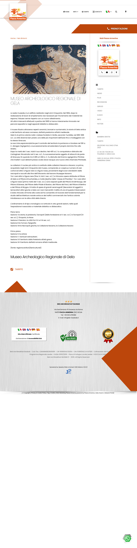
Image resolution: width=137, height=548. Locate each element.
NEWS (99, 93)
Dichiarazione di (29, 338)
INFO (99, 119)
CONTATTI (97, 11)
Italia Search (99, 393)
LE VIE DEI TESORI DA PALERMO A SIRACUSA (106, 153)
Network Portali (109, 393)
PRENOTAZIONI (117, 28)
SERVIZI (100, 106)
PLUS (99, 98)
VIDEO (99, 111)
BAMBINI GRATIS (103, 137)
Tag (48, 393)
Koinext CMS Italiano (76, 367)
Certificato (29, 334)
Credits (53, 393)
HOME (66, 11)
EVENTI (100, 115)
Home (13, 38)
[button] (108, 11)
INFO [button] (75, 11)
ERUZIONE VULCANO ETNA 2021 (107, 146)
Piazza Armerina (89, 393)
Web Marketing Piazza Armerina (66, 393)
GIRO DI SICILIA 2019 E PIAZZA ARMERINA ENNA (109, 159)
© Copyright (26, 393)
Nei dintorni (22, 38)
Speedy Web (63, 367)
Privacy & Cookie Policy (38, 393)
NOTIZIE (100, 124)
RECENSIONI (102, 102)
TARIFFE (85, 11)
